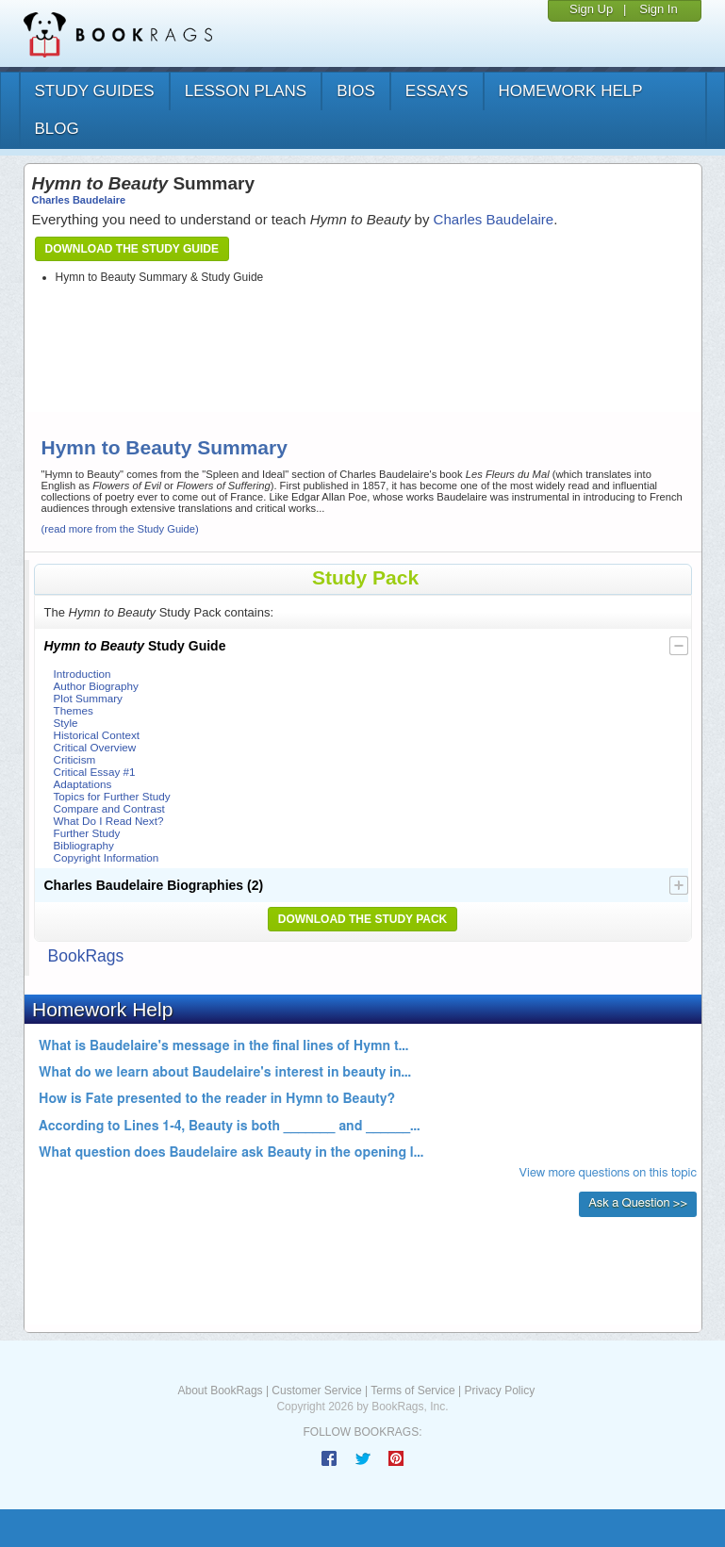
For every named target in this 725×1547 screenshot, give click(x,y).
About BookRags (220, 1390)
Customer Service (316, 1390)
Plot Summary (88, 698)
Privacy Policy (499, 1390)
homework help (571, 91)
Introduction (82, 673)
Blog (57, 129)
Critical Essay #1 (95, 771)
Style (66, 722)
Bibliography (84, 845)
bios (356, 91)
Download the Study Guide (132, 248)
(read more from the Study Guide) (120, 529)
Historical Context (97, 735)
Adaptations (83, 784)
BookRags (86, 955)
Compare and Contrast (109, 808)
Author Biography (96, 686)
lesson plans (245, 91)
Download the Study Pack (363, 919)
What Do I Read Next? (109, 821)
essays (437, 91)
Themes (73, 710)
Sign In (658, 9)
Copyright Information (106, 857)
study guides (95, 91)
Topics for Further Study (112, 796)
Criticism (75, 759)
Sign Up (591, 9)
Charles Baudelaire (79, 200)
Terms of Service (412, 1390)
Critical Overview (95, 747)
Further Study (87, 833)
